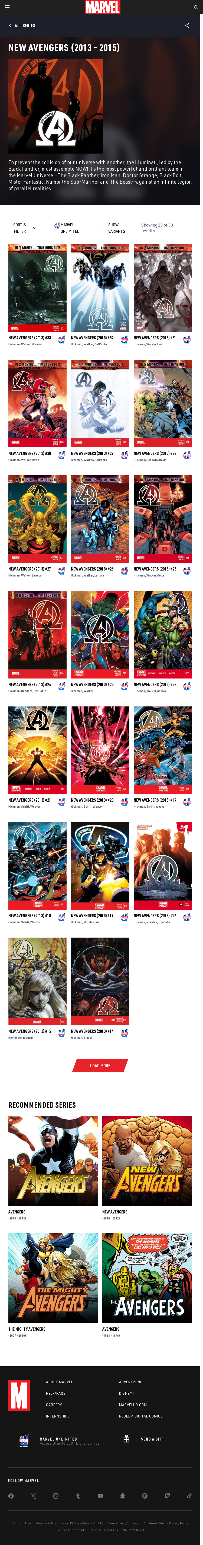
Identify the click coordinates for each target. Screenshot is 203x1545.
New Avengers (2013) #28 (155, 453)
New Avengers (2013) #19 (155, 800)
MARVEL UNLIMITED (70, 228)
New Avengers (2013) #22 (155, 684)
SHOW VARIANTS (116, 228)
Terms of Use (21, 1523)
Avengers (16, 1212)
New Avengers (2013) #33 (29, 337)
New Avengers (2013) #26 (92, 569)
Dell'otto (100, 344)
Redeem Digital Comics (141, 1416)
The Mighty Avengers (26, 1329)
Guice (161, 575)
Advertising (131, 1382)
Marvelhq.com (133, 1405)
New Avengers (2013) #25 (155, 569)
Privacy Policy (46, 1523)
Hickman (14, 344)
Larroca (37, 575)
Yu (97, 922)
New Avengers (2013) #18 (29, 915)
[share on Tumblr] (78, 1497)
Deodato (152, 460)
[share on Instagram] (55, 1497)
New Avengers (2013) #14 (92, 1031)
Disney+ (127, 1393)
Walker (26, 344)
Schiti (25, 806)
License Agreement (70, 1530)
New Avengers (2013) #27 (29, 569)
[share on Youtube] (100, 1497)
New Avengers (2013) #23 (92, 684)
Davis (35, 460)
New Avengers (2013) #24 (29, 684)
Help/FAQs (56, 1393)
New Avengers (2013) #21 (29, 800)
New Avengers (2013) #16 (155, 915)
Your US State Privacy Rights (82, 1523)
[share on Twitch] (167, 1497)
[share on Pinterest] (145, 1497)
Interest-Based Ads (104, 1530)
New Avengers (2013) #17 (92, 915)
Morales (89, 922)
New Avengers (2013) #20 (92, 800)
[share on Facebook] (11, 1497)
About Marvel (59, 1382)
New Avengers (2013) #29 (92, 453)
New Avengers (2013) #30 (29, 453)
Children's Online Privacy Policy (166, 1523)
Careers (54, 1405)
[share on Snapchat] (122, 1497)
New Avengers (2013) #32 (92, 337)
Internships (58, 1416)
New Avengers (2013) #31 (155, 337)
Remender (15, 1038)
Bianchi (28, 1038)
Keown (161, 691)
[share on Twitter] (33, 1497)
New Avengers (114, 1212)
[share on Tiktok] (189, 1497)
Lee (159, 344)
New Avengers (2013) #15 (29, 1031)
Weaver (37, 344)
